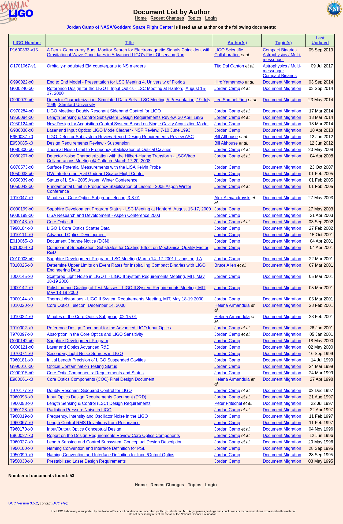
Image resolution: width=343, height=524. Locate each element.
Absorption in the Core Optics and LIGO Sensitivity (95, 334)
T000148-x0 (21, 222)
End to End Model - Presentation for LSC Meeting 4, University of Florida (116, 82)
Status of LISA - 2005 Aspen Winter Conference (92, 180)
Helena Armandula (232, 305)
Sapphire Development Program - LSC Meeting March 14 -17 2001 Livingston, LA (124, 259)
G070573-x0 (21, 167)
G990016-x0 (21, 366)
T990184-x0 (21, 228)
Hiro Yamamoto (229, 82)
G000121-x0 (21, 347)
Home (141, 18)
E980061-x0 (21, 379)
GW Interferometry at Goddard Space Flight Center (95, 173)
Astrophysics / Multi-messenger (282, 57)
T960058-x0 (21, 403)
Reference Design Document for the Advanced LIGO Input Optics (109, 328)
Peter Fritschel (228, 403)
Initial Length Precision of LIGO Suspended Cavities (96, 360)
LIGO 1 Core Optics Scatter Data (78, 228)
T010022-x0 (21, 316)
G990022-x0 (21, 82)
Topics (194, 18)
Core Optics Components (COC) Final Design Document (100, 379)
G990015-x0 (21, 373)
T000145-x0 (21, 276)
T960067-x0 (21, 422)
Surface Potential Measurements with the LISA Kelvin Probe (104, 167)
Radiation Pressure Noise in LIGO (79, 410)
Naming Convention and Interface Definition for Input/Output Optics (110, 455)
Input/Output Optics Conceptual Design (84, 429)
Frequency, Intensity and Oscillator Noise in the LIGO (97, 416)
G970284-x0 (21, 111)
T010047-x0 (21, 197)
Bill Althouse (226, 136)
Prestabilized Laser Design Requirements (86, 461)
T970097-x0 (21, 334)
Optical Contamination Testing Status (82, 366)
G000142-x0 (21, 340)
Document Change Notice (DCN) (78, 241)
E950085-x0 (21, 143)
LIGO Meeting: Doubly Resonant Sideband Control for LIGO (104, 111)
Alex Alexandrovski (232, 197)
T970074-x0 (21, 353)
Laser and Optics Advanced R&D (78, 347)
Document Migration (282, 82)
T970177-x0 (21, 390)
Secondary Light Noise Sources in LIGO (85, 353)
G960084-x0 (21, 117)
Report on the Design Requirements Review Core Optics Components (113, 435)
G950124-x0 (21, 124)
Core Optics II (60, 222)
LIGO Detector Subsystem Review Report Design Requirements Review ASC (120, 136)
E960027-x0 (21, 435)
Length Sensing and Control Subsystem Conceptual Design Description (114, 442)
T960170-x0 (21, 429)
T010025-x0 (21, 265)
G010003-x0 (21, 259)
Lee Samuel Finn (230, 99)
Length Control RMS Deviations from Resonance (93, 422)
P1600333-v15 (24, 50)
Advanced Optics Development (76, 234)
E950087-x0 (21, 136)
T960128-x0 (21, 410)
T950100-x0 (21, 448)
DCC (12, 503)
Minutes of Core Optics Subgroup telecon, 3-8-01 (93, 197)
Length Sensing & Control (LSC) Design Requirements (99, 403)
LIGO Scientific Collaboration (228, 52)
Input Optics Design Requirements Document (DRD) (96, 397)
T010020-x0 (21, 305)
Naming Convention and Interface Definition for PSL (96, 448)
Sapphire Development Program (77, 340)
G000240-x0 (21, 88)
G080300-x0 (21, 149)
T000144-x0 (21, 299)
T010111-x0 (21, 234)
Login (211, 18)
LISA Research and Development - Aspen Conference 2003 (103, 215)
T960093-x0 (21, 397)
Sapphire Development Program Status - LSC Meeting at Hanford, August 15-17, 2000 (129, 209)
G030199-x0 (21, 215)
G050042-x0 (21, 186)
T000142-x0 (21, 287)
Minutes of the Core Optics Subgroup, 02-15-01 (92, 316)
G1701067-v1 (23, 66)
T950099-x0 (21, 455)
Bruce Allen (225, 265)
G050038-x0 (21, 173)
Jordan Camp (80, 27)
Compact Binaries (280, 50)
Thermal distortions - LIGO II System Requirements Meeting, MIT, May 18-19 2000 (125, 299)
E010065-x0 (21, 241)
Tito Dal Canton (229, 66)
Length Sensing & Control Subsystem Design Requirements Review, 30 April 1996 (125, 117)
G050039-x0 (21, 180)
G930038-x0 (21, 130)
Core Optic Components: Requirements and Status (95, 373)
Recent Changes (167, 18)
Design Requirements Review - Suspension (88, 143)
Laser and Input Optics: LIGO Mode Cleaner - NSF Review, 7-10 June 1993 (118, 130)
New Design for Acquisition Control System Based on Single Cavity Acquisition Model (127, 124)
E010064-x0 (21, 247)
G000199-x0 (21, 209)
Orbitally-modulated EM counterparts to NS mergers (96, 66)
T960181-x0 (21, 360)
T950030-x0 (21, 461)
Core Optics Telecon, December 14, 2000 (86, 305)
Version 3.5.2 (27, 503)
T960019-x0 (21, 416)
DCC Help (61, 503)
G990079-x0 (21, 99)
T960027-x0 (21, 442)
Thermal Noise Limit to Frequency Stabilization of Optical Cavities (109, 149)
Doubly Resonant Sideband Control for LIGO (89, 390)
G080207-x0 (21, 156)
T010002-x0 (21, 328)
